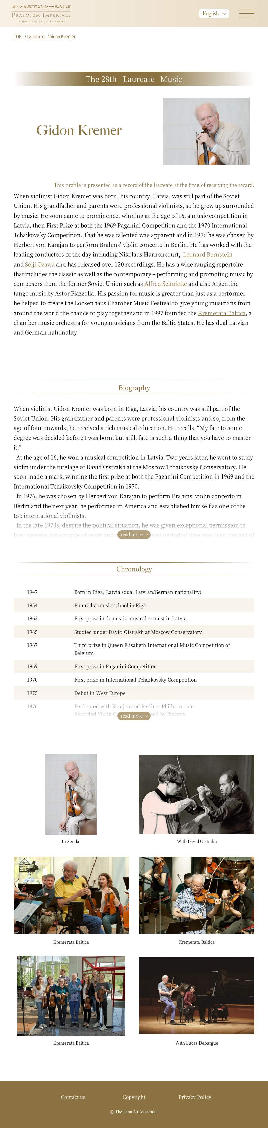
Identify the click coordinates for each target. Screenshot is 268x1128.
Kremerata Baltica (222, 313)
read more (131, 534)
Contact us (73, 1096)
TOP (18, 36)
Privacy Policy (195, 1096)
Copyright (134, 1096)
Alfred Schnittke (165, 283)
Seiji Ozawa (40, 264)
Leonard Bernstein (208, 254)
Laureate (36, 36)
